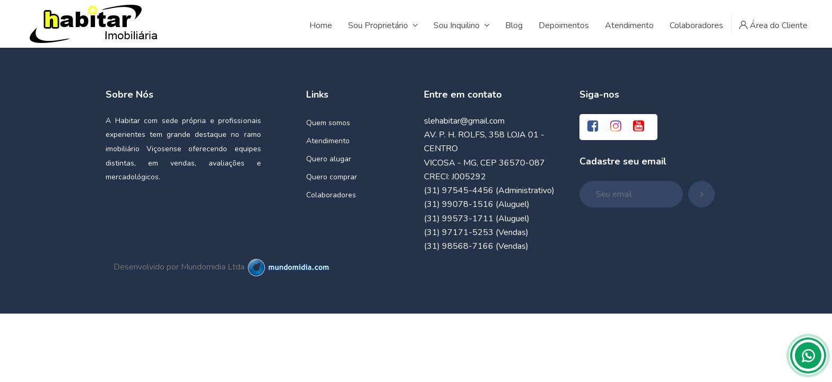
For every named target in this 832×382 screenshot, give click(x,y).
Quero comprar (331, 177)
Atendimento (328, 141)
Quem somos (328, 123)
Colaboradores (331, 195)
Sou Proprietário (383, 25)
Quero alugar (328, 159)
